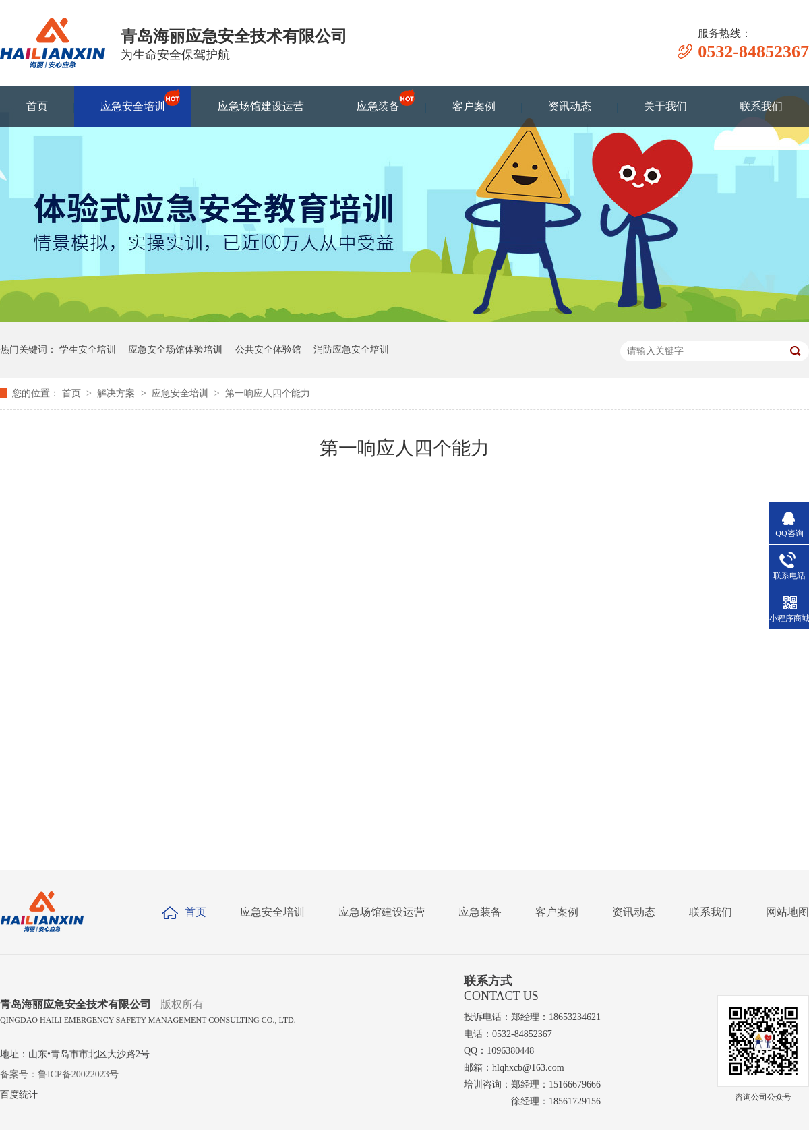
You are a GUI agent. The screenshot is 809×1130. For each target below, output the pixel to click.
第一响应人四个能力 (267, 393)
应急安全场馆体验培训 (175, 350)
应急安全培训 (132, 100)
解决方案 (117, 393)
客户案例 (474, 106)
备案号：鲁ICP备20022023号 (59, 1074)
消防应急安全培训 (351, 350)
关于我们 (665, 106)
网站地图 (787, 912)
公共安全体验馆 (268, 350)
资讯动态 (569, 106)
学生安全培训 (87, 350)
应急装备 (378, 100)
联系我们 (761, 106)
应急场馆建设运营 (261, 106)
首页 (37, 106)
